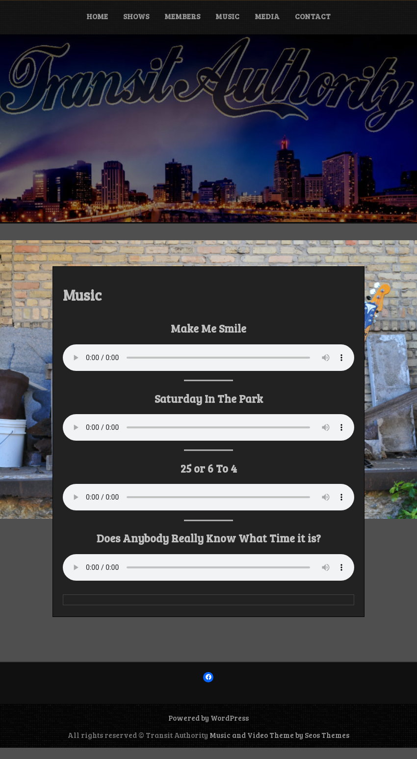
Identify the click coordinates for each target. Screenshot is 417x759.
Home (97, 16)
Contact (313, 16)
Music (227, 16)
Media (267, 16)
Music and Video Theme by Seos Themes (279, 735)
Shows (136, 16)
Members (182, 16)
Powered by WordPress (208, 718)
